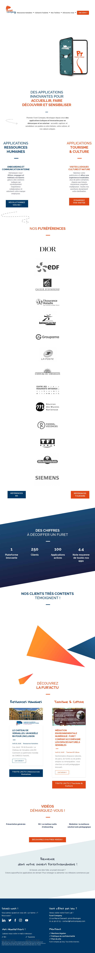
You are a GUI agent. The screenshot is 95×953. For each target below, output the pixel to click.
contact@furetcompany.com (73, 921)
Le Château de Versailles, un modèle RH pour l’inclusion (25, 733)
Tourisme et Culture (72, 752)
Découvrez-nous (68, 13)
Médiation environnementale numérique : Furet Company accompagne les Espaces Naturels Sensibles (67, 737)
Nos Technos (55, 13)
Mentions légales (58, 933)
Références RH (16, 494)
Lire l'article (19, 761)
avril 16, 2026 (16, 743)
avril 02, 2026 (59, 752)
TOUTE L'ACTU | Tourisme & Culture (69, 784)
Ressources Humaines (24, 13)
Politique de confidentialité (63, 936)
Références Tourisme (80, 494)
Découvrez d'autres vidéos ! (47, 840)
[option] (47, 55)
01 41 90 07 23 (55, 921)
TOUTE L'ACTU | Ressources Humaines (26, 773)
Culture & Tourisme (41, 13)
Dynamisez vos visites (79, 201)
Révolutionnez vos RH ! (17, 203)
